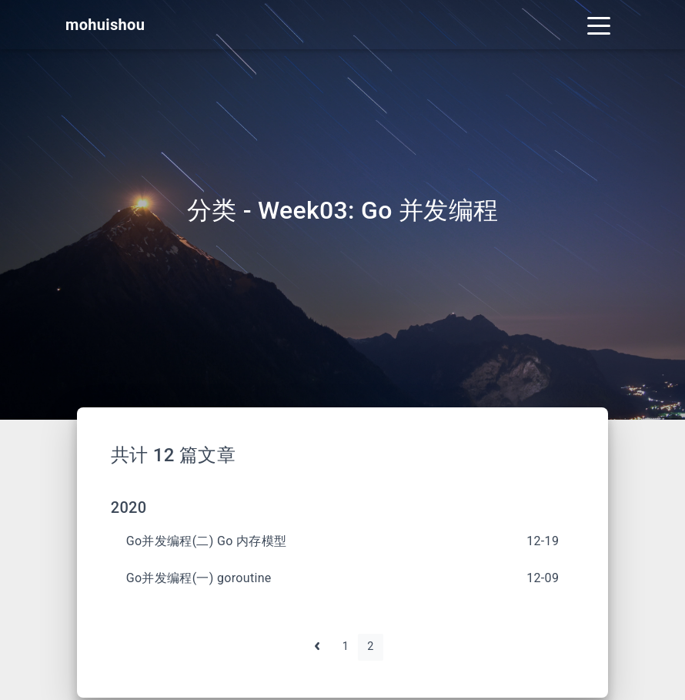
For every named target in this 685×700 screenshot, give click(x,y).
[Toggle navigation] (599, 24)
